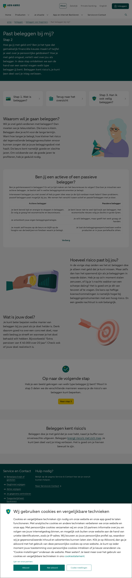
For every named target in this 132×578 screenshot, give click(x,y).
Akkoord (25, 568)
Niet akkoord (52, 568)
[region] (66, 540)
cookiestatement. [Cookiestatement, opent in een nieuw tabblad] (74, 556)
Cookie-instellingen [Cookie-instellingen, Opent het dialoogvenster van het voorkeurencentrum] (79, 568)
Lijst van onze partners (22, 561)
